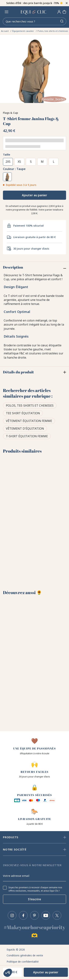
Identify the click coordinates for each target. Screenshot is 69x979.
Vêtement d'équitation (25, 429)
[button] (7, 972)
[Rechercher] (34, 21)
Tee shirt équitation (23, 413)
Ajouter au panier (34, 195)
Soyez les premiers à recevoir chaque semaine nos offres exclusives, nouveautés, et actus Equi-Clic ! (35, 889)
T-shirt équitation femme (27, 436)
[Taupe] (7, 176)
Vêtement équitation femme (29, 421)
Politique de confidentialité (23, 961)
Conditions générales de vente (25, 955)
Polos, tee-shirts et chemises (30, 406)
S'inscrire (34, 899)
